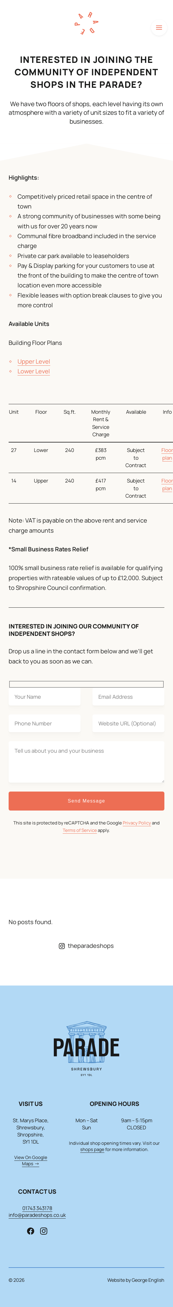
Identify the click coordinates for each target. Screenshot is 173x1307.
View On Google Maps (30, 1160)
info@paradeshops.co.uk (37, 1215)
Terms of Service (80, 830)
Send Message (86, 800)
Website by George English (135, 1280)
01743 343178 (37, 1208)
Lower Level (34, 371)
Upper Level (34, 361)
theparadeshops (86, 946)
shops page (92, 1149)
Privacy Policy (137, 823)
